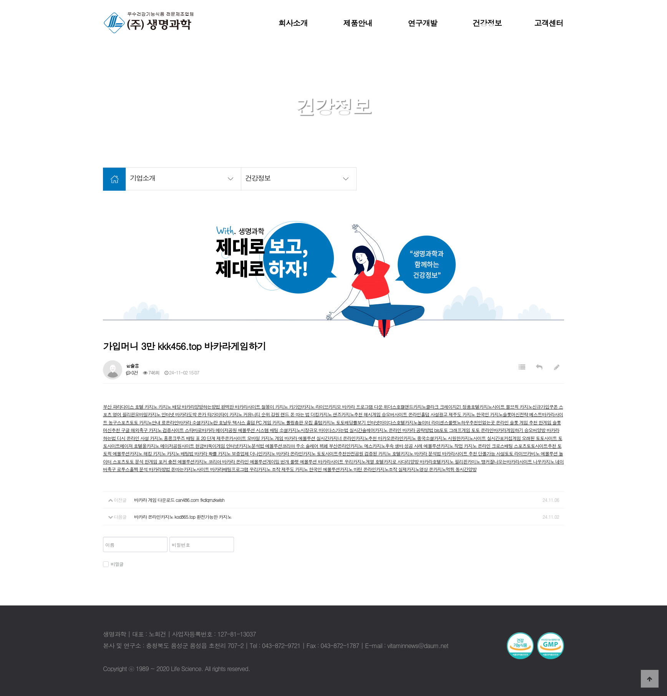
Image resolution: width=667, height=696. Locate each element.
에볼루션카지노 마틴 (343, 469)
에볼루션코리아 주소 (285, 445)
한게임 (546, 422)
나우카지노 (544, 461)
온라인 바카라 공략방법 (411, 430)
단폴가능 (487, 453)
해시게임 (372, 414)
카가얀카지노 (302, 406)
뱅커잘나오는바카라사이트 (507, 461)
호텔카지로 (386, 461)
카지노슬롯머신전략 (509, 414)
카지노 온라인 (477, 445)
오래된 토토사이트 (540, 438)
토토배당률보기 (351, 422)
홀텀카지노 (325, 422)
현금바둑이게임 (210, 445)
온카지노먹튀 (442, 469)
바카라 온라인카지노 (296, 453)
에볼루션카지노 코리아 (200, 461)
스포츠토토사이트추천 (535, 445)
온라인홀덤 (419, 414)
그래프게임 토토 (465, 430)
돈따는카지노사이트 (190, 469)
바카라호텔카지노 (437, 461)
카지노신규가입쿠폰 (539, 406)
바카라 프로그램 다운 (362, 406)
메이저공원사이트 (177, 445)
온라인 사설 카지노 (145, 438)
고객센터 (548, 22)
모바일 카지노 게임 (265, 438)
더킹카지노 (321, 414)
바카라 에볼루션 (300, 438)
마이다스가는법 (334, 430)
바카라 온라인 (236, 461)
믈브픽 (512, 406)
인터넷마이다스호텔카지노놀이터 (399, 422)
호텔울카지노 (147, 445)
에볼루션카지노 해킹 (133, 453)
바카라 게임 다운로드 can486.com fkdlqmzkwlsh (179, 499)
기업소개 (185, 178)
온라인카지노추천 (360, 438)
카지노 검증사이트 (167, 430)
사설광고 (439, 414)
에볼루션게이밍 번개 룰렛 (275, 461)
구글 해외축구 (135, 430)
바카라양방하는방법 (201, 406)
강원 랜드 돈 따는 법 (290, 414)
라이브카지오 (328, 406)
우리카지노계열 (359, 461)
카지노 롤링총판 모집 (293, 422)
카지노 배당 (170, 406)
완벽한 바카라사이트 (241, 406)
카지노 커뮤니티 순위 (250, 414)
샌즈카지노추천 (348, 414)
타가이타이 (218, 414)
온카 (202, 414)
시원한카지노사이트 (467, 438)
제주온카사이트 (231, 438)
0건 (132, 372)
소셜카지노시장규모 (299, 430)
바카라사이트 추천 (460, 453)
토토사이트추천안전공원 (340, 453)
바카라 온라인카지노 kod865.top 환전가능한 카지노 (182, 516)
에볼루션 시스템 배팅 (258, 430)
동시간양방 (465, 469)
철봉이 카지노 (275, 406)
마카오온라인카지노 (397, 438)
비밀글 (113, 564)
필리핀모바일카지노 (141, 414)
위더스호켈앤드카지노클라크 (411, 406)
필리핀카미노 (468, 461)
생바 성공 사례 (409, 445)
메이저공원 (227, 430)
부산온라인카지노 (346, 445)
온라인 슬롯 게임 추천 (517, 422)
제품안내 (357, 22)
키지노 (160, 453)
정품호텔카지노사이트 (484, 406)
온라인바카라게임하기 (502, 430)
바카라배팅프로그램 (229, 469)
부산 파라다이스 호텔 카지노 (130, 406)
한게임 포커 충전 (161, 461)
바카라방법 (160, 469)
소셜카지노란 (205, 422)
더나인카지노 (263, 453)
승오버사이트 (395, 414)
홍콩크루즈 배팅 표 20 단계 (190, 438)
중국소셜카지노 (432, 438)
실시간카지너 (329, 438)
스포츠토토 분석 (128, 461)
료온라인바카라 (176, 422)
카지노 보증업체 (234, 453)
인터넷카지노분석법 (245, 445)
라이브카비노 (527, 453)
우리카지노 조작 (265, 469)
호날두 (225, 422)
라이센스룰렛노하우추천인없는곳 (463, 422)
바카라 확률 (206, 453)
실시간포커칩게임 (504, 438)
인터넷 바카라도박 (179, 414)
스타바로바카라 (200, 430)
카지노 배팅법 (180, 453)
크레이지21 (451, 406)
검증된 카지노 (378, 453)
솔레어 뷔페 (317, 445)
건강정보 (487, 22)
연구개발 (422, 22)
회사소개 (293, 22)
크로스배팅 (502, 445)
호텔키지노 (403, 453)
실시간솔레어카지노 (368, 430)
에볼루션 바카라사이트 (322, 461)
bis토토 (441, 430)
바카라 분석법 (428, 453)
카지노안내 (150, 422)
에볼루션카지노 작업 (443, 445)
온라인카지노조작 (380, 469)
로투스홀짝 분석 (133, 469)
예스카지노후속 (379, 445)
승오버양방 (535, 430)
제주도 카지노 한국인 (469, 414)
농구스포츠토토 (123, 422)
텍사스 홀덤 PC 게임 (252, 422)
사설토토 (505, 453)
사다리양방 (408, 461)
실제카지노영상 (413, 469)
